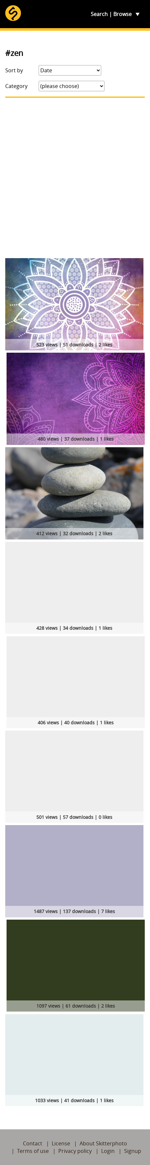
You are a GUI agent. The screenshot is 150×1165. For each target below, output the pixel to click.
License (61, 1143)
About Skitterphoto (103, 1143)
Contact (32, 1143)
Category (16, 86)
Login (108, 1151)
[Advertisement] (75, 178)
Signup (132, 1151)
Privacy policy (75, 1151)
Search (99, 14)
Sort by (14, 70)
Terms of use (33, 1151)
